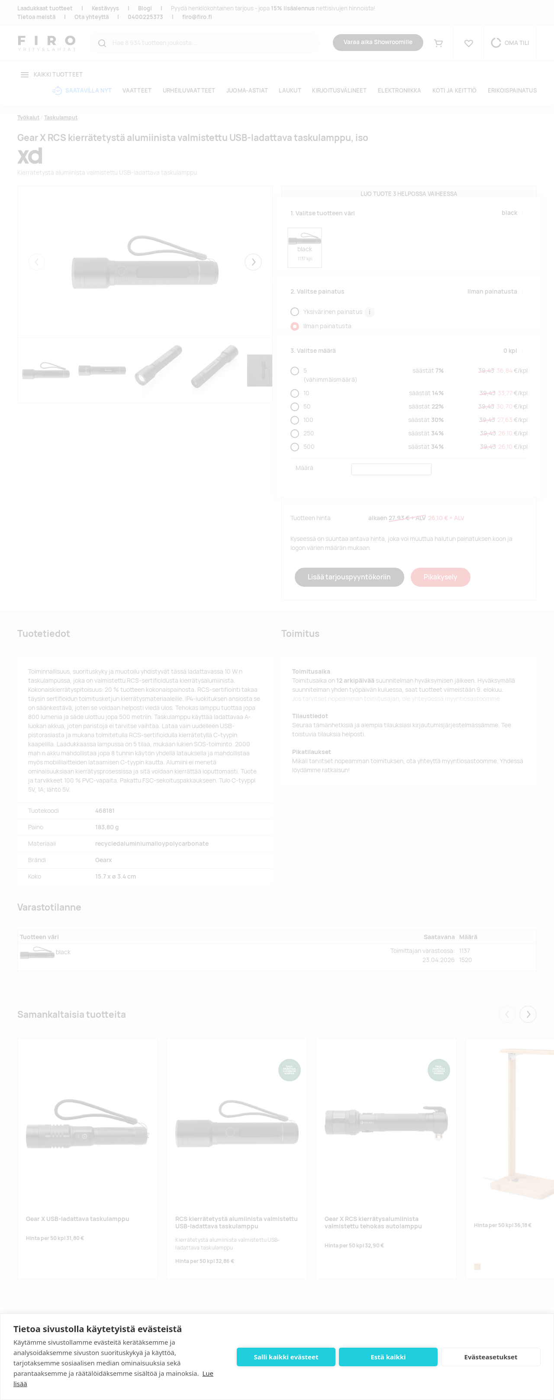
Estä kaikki (388, 1356)
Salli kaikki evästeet (286, 1356)
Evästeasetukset (491, 1356)
